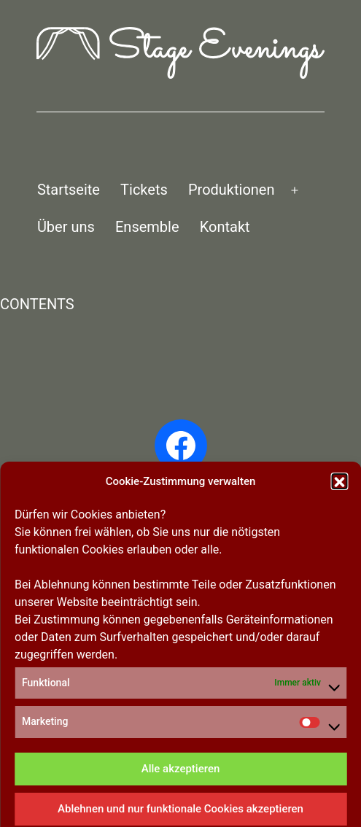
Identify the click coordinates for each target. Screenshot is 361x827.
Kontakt (225, 227)
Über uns (66, 227)
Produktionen (231, 189)
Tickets (144, 189)
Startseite (68, 189)
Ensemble (147, 227)
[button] (339, 660)
